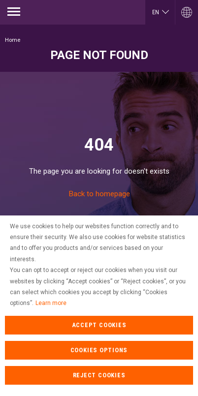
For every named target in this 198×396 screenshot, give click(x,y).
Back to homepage (99, 193)
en (155, 12)
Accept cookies (99, 336)
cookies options (99, 362)
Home (12, 40)
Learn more (50, 314)
